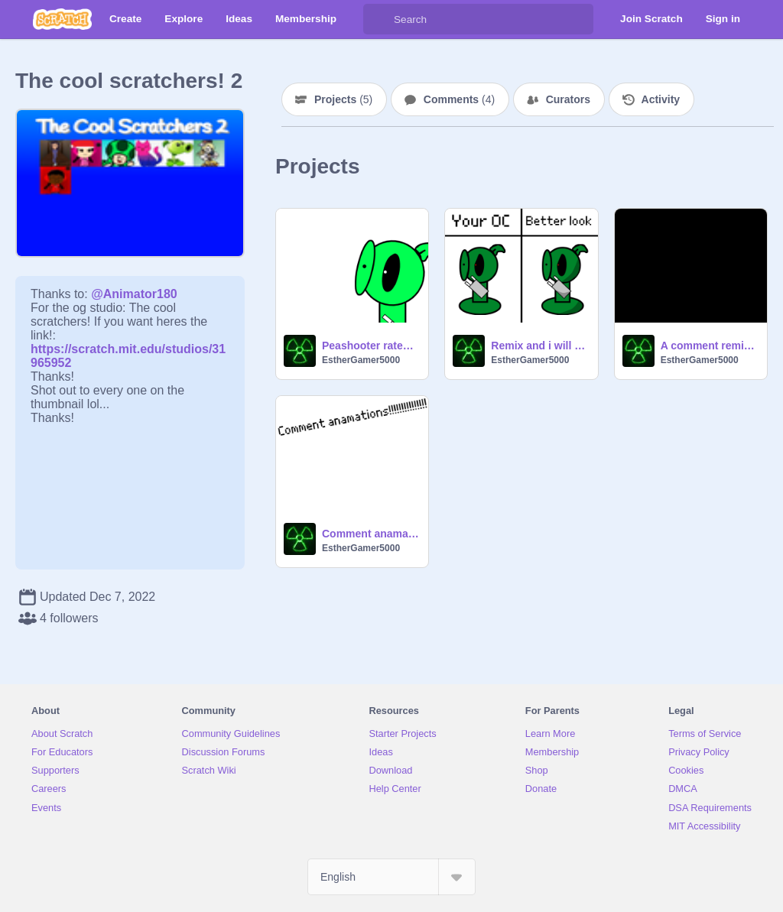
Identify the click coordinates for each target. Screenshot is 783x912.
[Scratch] (62, 19)
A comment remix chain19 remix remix (709, 345)
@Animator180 (134, 293)
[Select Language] (391, 876)
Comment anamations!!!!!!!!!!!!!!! (370, 533)
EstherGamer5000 (361, 360)
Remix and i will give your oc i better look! (539, 345)
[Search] (378, 19)
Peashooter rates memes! (370, 345)
